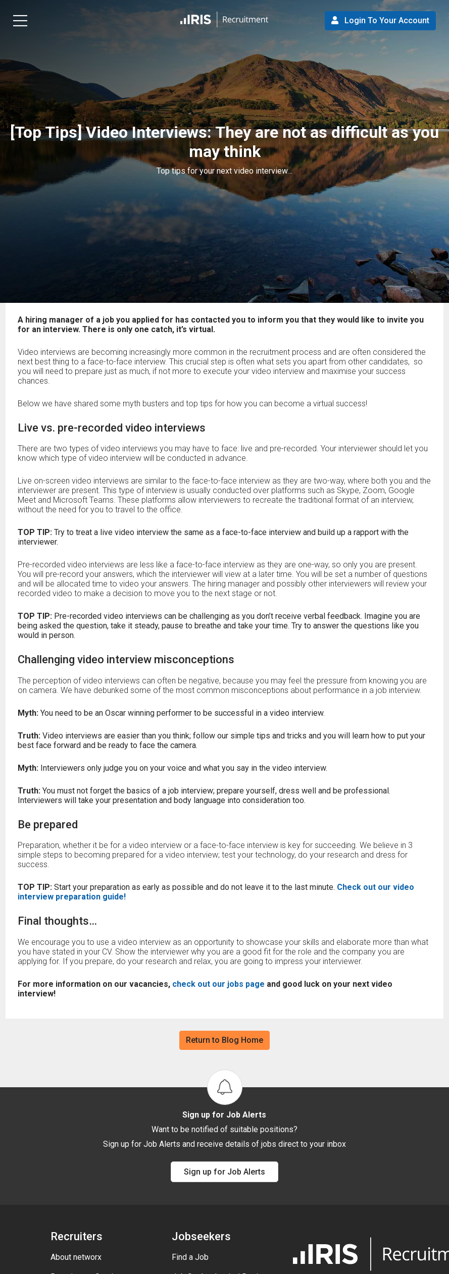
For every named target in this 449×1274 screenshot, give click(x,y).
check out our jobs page (219, 984)
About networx (76, 1257)
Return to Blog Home (224, 1040)
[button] (224, 20)
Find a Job (190, 1257)
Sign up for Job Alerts (224, 1172)
